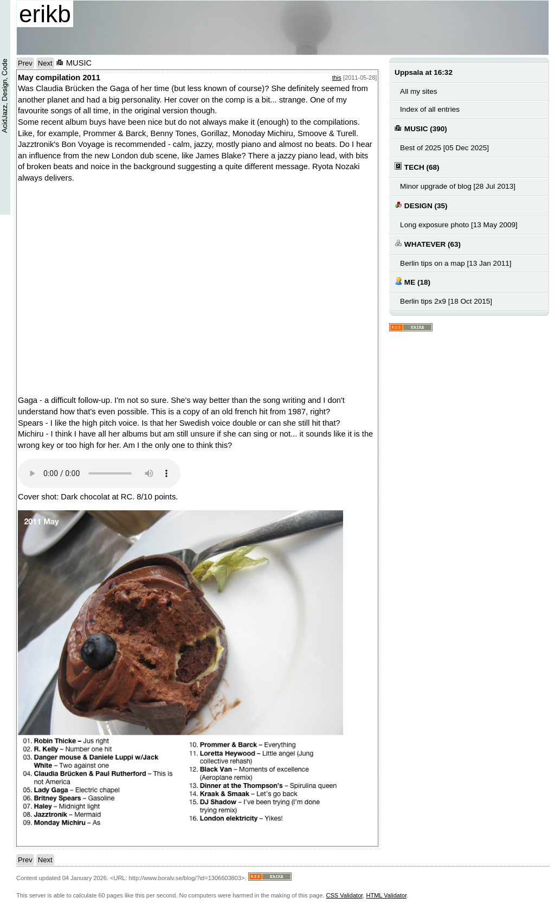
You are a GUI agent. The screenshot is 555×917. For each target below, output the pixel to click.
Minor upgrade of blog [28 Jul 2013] (457, 186)
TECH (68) (417, 166)
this (336, 77)
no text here (169, 286)
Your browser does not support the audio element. (99, 473)
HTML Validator (386, 895)
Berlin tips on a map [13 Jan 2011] (455, 263)
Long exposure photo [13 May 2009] (459, 225)
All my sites (418, 91)
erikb (45, 14)
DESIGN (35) (421, 205)
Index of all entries (430, 109)
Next (45, 63)
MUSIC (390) (421, 128)
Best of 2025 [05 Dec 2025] (444, 148)
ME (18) (412, 281)
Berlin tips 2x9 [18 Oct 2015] (446, 301)
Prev (25, 63)
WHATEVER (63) (428, 243)
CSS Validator (344, 895)
